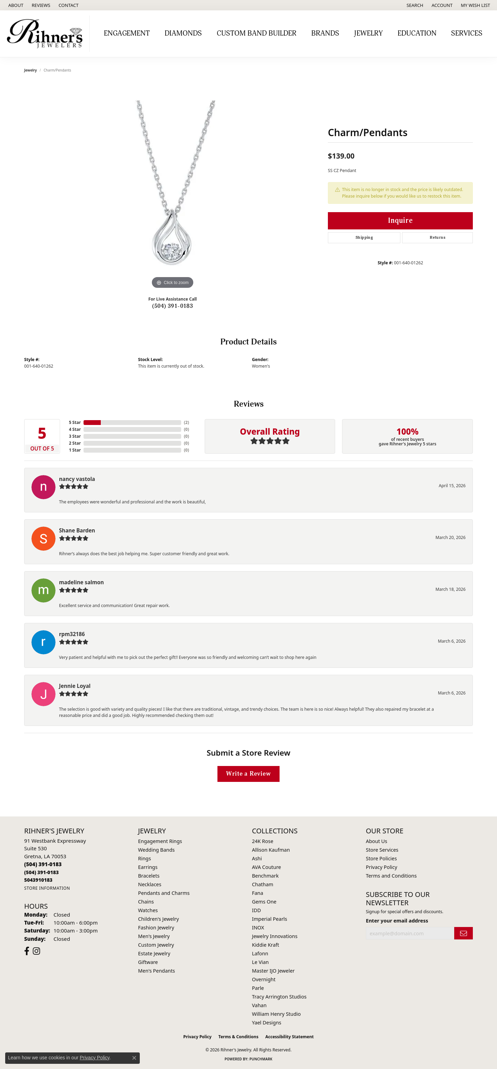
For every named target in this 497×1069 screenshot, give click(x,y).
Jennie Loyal (74, 685)
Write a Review (248, 774)
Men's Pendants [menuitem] (156, 970)
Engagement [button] (127, 33)
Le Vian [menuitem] (260, 962)
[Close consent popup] (134, 1058)
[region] (172, 187)
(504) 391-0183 (172, 306)
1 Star (75, 450)
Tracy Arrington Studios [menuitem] (279, 996)
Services (467, 33)
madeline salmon (81, 582)
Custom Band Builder (256, 33)
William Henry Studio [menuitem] (276, 1014)
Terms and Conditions (391, 875)
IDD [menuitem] (256, 910)
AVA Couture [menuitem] (266, 867)
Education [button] (417, 33)
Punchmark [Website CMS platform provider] (261, 1059)
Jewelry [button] (368, 33)
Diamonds (183, 33)
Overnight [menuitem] (263, 979)
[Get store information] (47, 888)
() (186, 422)
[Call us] (38, 880)
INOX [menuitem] (258, 927)
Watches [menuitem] (148, 910)
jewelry (30, 70)
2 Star (75, 443)
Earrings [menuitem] (147, 867)
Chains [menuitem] (146, 901)
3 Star (75, 436)
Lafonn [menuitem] (260, 953)
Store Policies (381, 858)
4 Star (75, 429)
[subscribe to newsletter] (463, 933)
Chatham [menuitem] (262, 884)
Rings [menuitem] (144, 858)
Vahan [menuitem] (259, 1005)
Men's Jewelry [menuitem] (154, 936)
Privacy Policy (381, 867)
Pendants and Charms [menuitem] (163, 893)
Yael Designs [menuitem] (266, 1022)
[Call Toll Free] (41, 872)
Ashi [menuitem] (257, 858)
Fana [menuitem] (257, 893)
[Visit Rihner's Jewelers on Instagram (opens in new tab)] (36, 951)
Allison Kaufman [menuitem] (271, 849)
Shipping (364, 237)
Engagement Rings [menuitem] (160, 841)
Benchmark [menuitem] (265, 875)
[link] (15, 5)
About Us (376, 841)
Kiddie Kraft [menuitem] (265, 945)
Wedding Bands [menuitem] (156, 849)
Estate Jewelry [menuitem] (154, 953)
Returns (437, 237)
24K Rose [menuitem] (262, 841)
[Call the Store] (43, 864)
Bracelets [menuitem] (148, 875)
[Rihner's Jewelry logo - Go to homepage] (46, 34)
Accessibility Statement (289, 1037)
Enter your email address (397, 920)
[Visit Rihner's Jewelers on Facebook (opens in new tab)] (26, 951)
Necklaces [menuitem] (149, 884)
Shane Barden (77, 530)
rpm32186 (72, 634)
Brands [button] (325, 33)
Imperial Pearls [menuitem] (269, 919)
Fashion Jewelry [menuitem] (156, 927)
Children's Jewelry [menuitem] (158, 919)
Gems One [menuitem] (264, 901)
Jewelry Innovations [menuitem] (275, 936)
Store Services (382, 849)
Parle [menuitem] (258, 988)
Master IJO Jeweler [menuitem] (273, 970)
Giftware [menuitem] (148, 962)
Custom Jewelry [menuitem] (156, 945)
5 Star (75, 422)
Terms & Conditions (238, 1037)
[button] (414, 5)
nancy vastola (77, 478)
